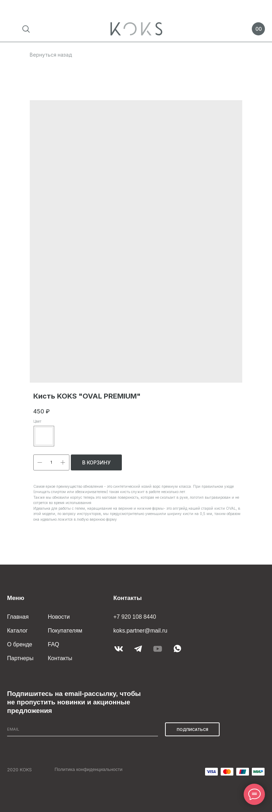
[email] (82, 729)
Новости (59, 617)
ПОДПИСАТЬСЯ (192, 729)
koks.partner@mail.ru (140, 631)
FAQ (53, 644)
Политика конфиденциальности (89, 769)
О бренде (19, 644)
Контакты (60, 658)
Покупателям (65, 631)
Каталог (17, 631)
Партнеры (20, 658)
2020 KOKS (19, 769)
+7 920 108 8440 (134, 617)
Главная (18, 617)
